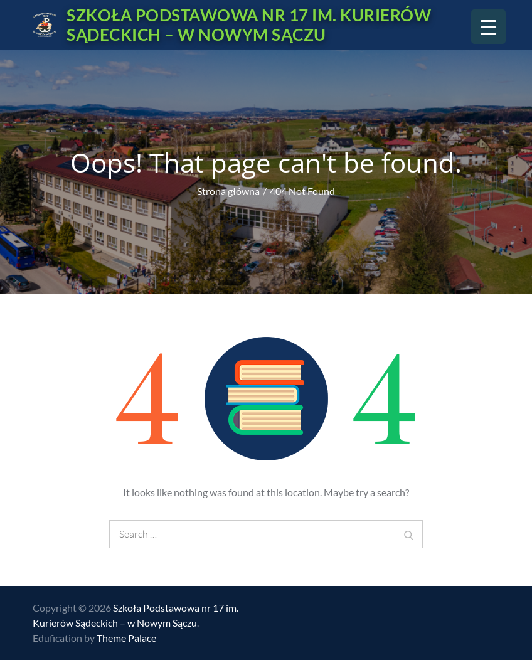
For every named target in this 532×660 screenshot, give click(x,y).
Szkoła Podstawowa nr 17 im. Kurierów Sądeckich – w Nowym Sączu (248, 25)
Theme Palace (126, 638)
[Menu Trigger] (488, 26)
